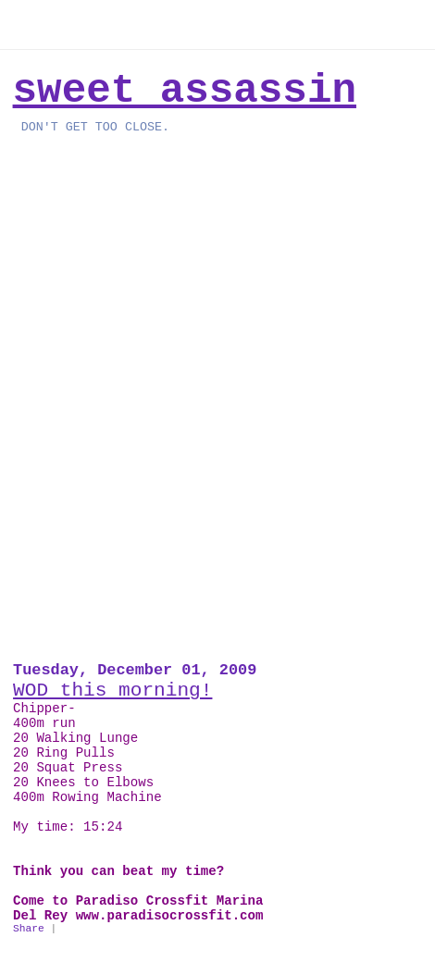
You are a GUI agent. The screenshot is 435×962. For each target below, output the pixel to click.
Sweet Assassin (184, 91)
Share (28, 928)
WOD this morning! (112, 690)
